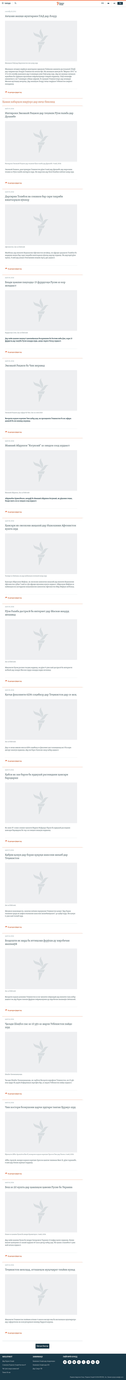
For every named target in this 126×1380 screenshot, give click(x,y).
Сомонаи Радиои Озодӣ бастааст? (14, 1365)
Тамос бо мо (6, 1372)
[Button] (13, 93)
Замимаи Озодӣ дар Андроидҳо (44, 1361)
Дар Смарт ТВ (37, 1369)
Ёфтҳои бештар (42, 1346)
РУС (102, 3)
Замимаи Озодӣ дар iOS (41, 1365)
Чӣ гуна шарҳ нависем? (10, 1369)
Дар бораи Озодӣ (8, 1361)
